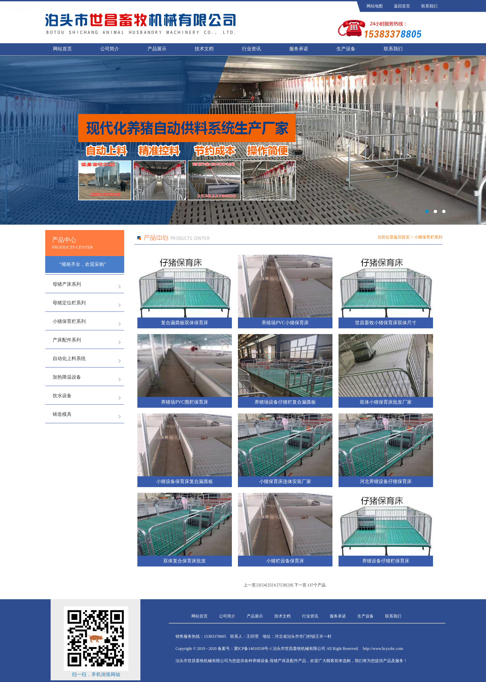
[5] (270, 585)
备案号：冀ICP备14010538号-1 (245, 648)
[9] (291, 585)
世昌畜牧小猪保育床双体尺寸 (385, 322)
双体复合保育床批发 (184, 560)
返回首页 (402, 6)
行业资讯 (251, 48)
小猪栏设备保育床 (285, 560)
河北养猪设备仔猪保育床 (386, 481)
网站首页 (62, 48)
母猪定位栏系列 (69, 302)
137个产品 (316, 585)
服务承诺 (298, 48)
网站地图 (375, 6)
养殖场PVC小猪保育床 (285, 322)
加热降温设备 (67, 377)
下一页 (300, 585)
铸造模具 (62, 414)
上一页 (250, 585)
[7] (279, 585)
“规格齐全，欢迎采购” (82, 264)
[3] (259, 585)
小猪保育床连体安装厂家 (285, 481)
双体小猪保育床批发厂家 (386, 402)
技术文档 (204, 48)
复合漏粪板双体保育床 (184, 322)
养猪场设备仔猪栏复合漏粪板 (285, 402)
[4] (265, 585)
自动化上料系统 (69, 358)
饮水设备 (62, 395)
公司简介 (109, 48)
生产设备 (345, 48)
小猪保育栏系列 (69, 321)
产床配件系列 (67, 340)
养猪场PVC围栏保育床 (184, 402)
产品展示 (156, 48)
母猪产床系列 (67, 284)
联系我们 (429, 6)
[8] (285, 585)
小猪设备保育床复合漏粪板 (184, 481)
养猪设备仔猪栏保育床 (385, 560)
